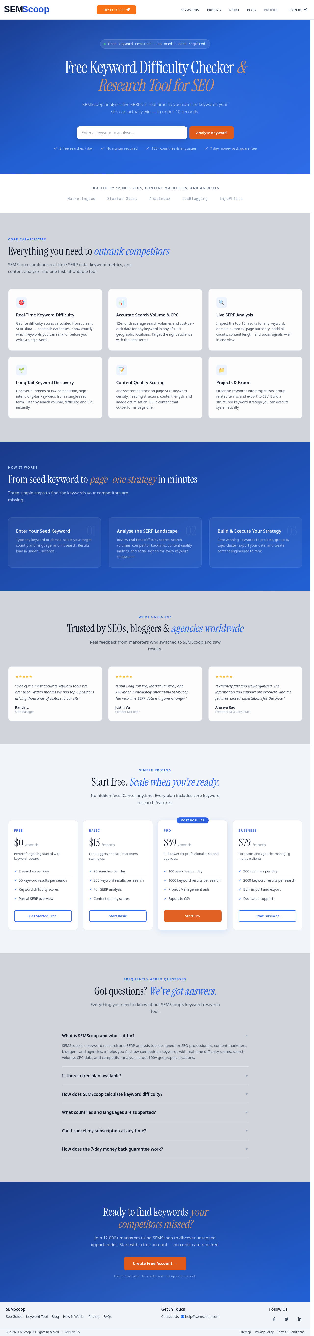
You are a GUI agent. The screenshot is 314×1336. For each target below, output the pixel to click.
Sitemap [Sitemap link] (245, 1332)
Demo (234, 9)
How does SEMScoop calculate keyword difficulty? (155, 1094)
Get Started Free (42, 919)
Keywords (190, 9)
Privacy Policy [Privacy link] (264, 1332)
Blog (251, 9)
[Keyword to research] (132, 132)
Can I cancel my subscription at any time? (155, 1131)
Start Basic (118, 919)
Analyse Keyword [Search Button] (211, 132)
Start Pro (192, 919)
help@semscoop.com (202, 1316)
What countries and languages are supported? (155, 1112)
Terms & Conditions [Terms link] (290, 1332)
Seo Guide (14, 1316)
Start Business (267, 919)
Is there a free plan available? (155, 1076)
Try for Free (116, 9)
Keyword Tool (37, 1316)
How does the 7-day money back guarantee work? (155, 1149)
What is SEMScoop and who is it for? (155, 1035)
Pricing (214, 9)
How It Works (73, 1316)
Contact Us (170, 1316)
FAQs (108, 1316)
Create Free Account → (155, 1263)
